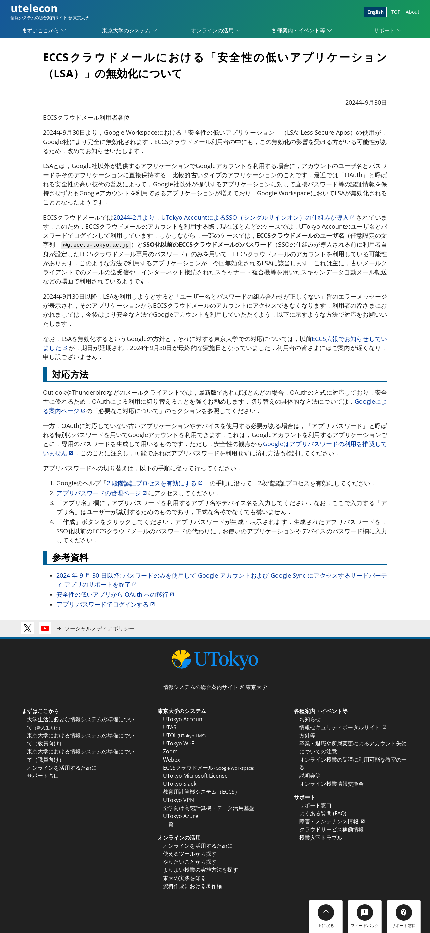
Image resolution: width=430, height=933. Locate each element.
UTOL (184, 735)
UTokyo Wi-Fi (179, 743)
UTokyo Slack (179, 783)
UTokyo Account (183, 719)
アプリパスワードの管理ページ (102, 493)
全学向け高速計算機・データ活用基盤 (208, 808)
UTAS (169, 727)
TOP (395, 12)
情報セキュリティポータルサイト (343, 727)
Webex (171, 759)
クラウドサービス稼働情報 (331, 829)
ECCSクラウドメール (208, 767)
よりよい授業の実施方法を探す (200, 869)
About (412, 12)
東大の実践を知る (184, 878)
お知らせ (310, 719)
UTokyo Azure (180, 816)
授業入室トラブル (320, 837)
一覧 (168, 824)
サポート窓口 (43, 775)
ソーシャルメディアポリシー (99, 628)
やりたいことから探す (190, 861)
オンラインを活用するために (62, 767)
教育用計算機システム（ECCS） (201, 791)
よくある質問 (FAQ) (322, 813)
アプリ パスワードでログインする (106, 604)
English (375, 12)
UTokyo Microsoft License (195, 775)
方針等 (307, 735)
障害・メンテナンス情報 (332, 821)
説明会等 (310, 775)
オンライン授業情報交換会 (331, 783)
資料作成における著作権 (192, 886)
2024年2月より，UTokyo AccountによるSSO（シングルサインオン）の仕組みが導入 (234, 217)
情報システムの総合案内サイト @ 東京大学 (215, 687)
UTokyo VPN (178, 800)
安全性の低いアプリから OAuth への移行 (115, 594)
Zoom (170, 751)
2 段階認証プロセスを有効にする (155, 483)
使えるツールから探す (190, 853)
